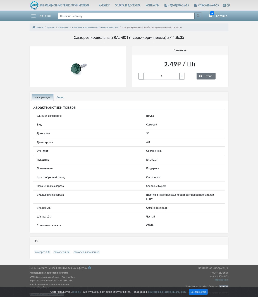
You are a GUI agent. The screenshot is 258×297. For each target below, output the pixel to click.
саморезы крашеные (86, 252)
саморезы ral (62, 252)
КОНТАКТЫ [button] (152, 5)
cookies (76, 291)
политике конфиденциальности (167, 291)
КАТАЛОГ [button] (104, 5)
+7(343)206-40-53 (208, 5)
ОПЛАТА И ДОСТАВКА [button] (127, 5)
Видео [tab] (60, 97)
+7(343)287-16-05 (178, 5)
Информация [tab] (43, 97)
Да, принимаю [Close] (198, 291)
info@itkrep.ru (221, 279)
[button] (41, 16)
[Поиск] (126, 16)
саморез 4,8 (42, 252)
